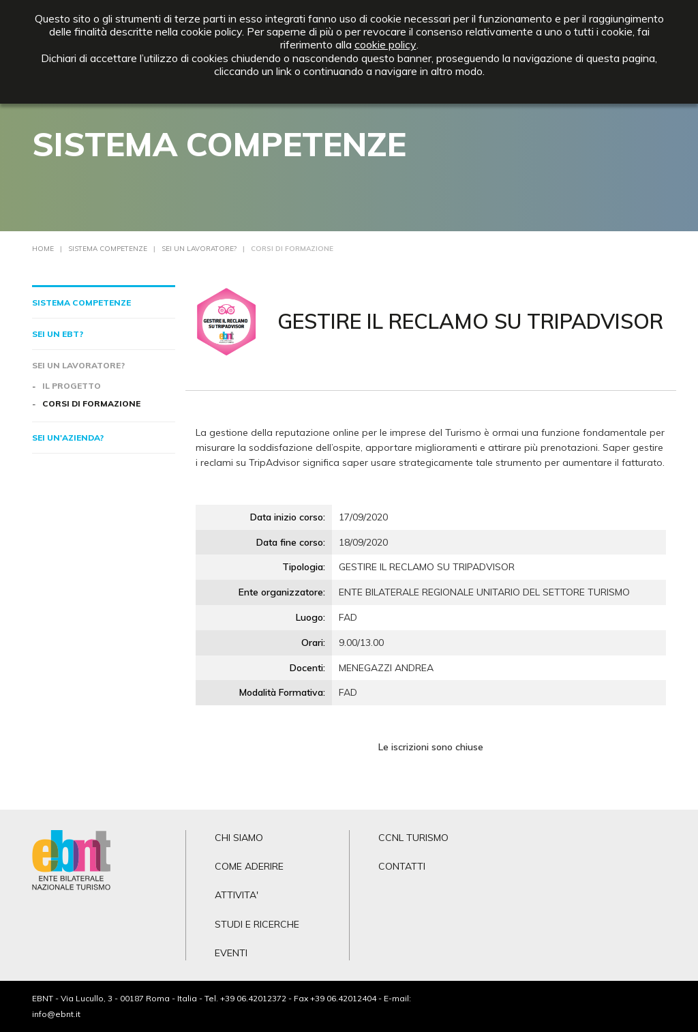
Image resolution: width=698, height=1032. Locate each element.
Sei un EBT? (57, 334)
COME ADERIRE (249, 866)
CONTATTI (401, 866)
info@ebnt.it (56, 1014)
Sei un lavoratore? (78, 365)
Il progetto (71, 386)
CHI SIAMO (239, 837)
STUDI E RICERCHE (257, 924)
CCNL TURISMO (413, 837)
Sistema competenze (81, 302)
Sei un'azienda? (68, 437)
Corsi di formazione (91, 403)
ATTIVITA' (236, 895)
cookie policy (385, 44)
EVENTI (231, 953)
